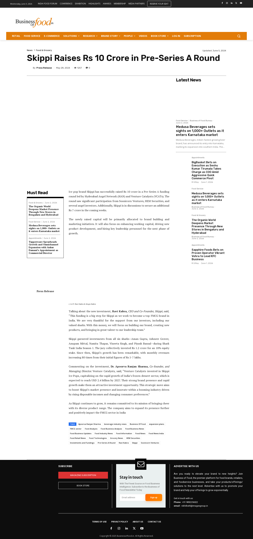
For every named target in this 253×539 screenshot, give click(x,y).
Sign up (153, 497)
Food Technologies (98, 438)
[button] (239, 36)
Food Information (124, 433)
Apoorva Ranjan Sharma (89, 424)
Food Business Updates (80, 433)
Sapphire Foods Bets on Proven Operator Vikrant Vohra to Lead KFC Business (208, 254)
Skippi (135, 443)
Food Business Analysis (111, 428)
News (30, 50)
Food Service (34, 222)
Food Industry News (104, 433)
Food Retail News (78, 438)
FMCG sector (76, 428)
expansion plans (156, 424)
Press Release (44, 68)
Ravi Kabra (124, 443)
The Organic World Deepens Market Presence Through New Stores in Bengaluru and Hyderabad (44, 210)
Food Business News (134, 428)
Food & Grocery (44, 50)
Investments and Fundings (82, 443)
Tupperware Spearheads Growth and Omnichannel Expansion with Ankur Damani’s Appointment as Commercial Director (43, 247)
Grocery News (116, 438)
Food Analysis (91, 428)
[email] (133, 497)
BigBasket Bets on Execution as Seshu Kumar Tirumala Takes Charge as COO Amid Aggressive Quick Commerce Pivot (206, 170)
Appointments (35, 238)
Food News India (156, 433)
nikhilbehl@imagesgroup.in (194, 506)
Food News (140, 433)
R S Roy (195, 182)
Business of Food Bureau (201, 121)
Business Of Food (138, 424)
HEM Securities (133, 438)
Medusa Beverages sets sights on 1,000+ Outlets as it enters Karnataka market (44, 228)
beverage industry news (115, 424)
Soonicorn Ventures (150, 443)
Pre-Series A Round (106, 443)
